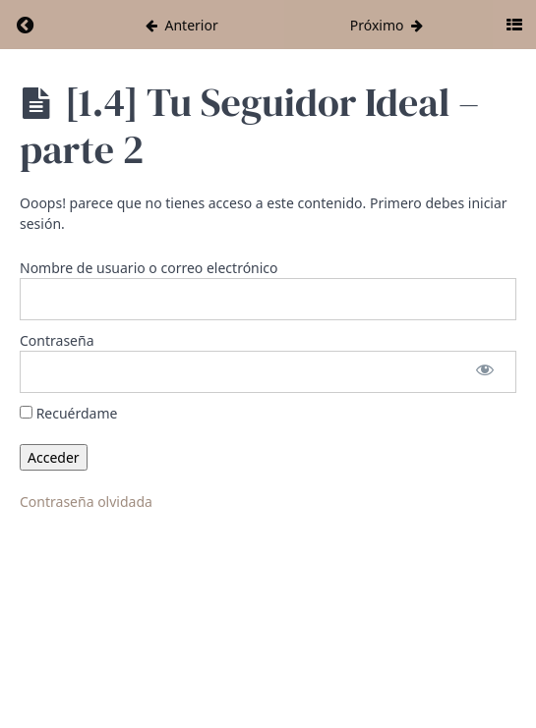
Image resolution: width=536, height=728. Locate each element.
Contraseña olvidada (86, 501)
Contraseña (57, 340)
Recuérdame (68, 413)
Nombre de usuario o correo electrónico (149, 267)
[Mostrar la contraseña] (484, 372)
